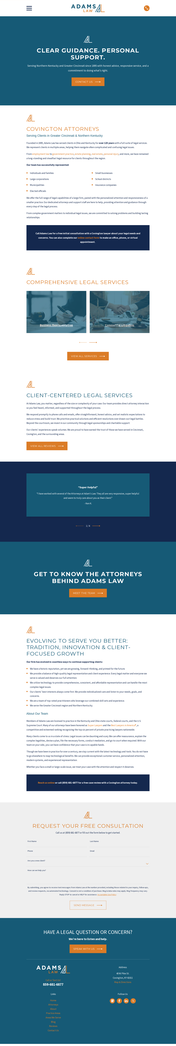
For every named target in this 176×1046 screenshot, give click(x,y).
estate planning (83, 154)
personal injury (111, 154)
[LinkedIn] (126, 1000)
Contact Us (53, 1030)
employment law (40, 154)
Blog (53, 1021)
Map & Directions (122, 982)
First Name (32, 841)
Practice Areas (53, 1013)
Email (92, 851)
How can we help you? (37, 870)
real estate (97, 154)
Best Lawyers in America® (123, 725)
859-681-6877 (53, 984)
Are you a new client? (36, 860)
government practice (63, 154)
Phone (30, 851)
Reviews (53, 1026)
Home (53, 1000)
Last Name (94, 841)
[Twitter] (133, 1000)
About (53, 1008)
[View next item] (93, 342)
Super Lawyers (95, 725)
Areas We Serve (53, 1017)
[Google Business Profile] (112, 1000)
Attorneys (53, 1004)
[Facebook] (119, 1000)
